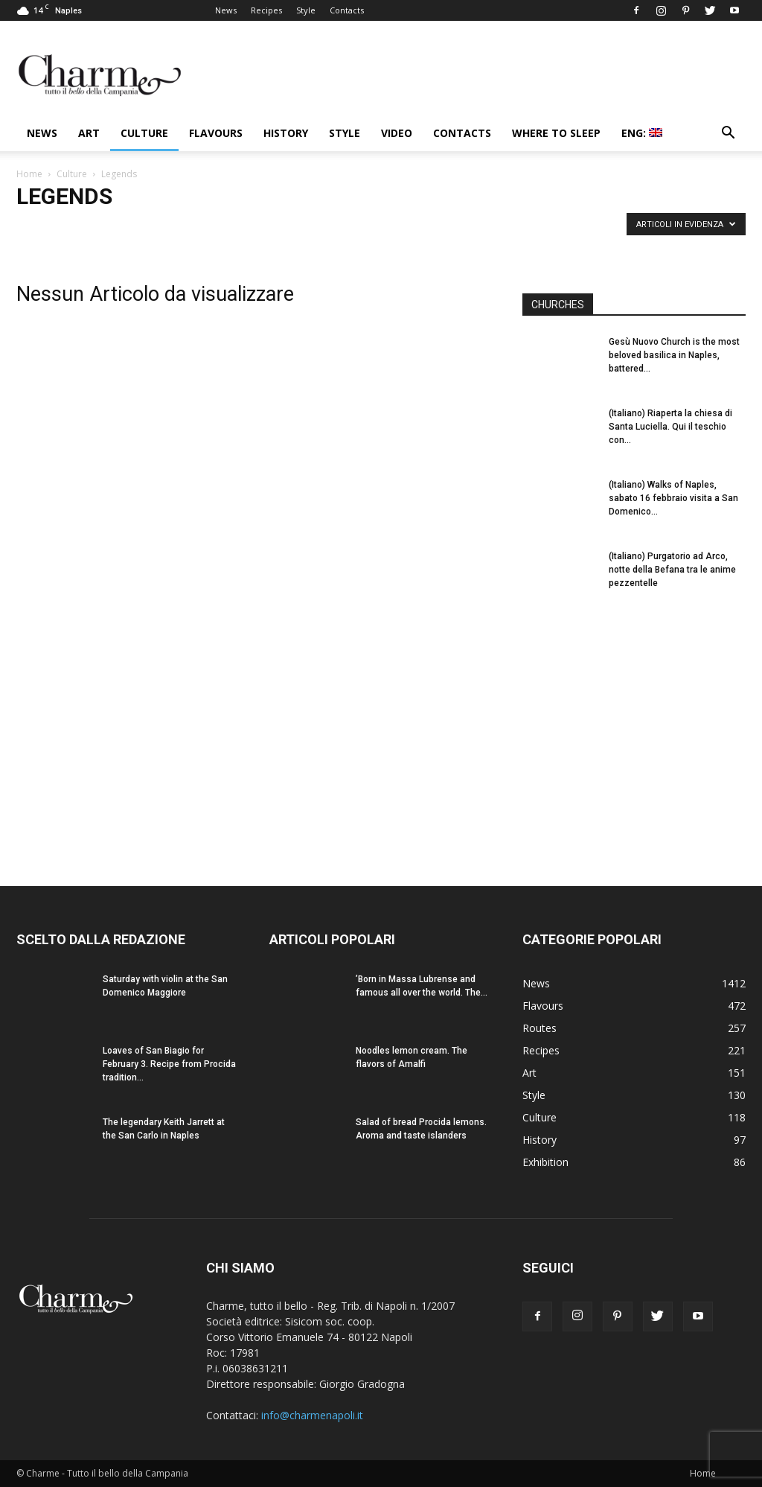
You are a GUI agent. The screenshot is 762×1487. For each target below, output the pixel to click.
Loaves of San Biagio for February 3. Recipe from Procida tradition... (169, 1064)
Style (306, 10)
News (226, 10)
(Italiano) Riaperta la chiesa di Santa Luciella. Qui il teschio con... (670, 426)
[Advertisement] (634, 730)
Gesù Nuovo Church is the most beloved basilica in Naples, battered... (674, 355)
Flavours (216, 133)
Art (89, 133)
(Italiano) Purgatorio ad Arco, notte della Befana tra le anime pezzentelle (672, 569)
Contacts (347, 10)
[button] (728, 134)
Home (29, 174)
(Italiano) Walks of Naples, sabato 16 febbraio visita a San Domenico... (673, 498)
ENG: (641, 133)
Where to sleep (556, 133)
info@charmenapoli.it (312, 1415)
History (285, 133)
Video (396, 133)
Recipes (266, 10)
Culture (144, 133)
